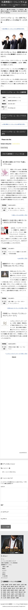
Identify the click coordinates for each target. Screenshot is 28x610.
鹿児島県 (13, 597)
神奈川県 (5, 588)
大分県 (4, 597)
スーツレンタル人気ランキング (8, 561)
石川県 (17, 588)
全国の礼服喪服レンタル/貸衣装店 (9, 563)
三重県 (20, 590)
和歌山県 (20, 592)
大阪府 (8, 592)
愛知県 (16, 590)
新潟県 (9, 588)
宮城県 (14, 584)
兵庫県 (12, 592)
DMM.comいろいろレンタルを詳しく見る (17, 308)
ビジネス (4, 570)
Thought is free (22, 606)
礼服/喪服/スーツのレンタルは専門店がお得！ (13, 29)
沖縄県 (17, 597)
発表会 (3, 574)
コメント (3, 486)
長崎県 (20, 596)
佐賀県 (16, 596)
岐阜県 (8, 590)
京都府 (4, 592)
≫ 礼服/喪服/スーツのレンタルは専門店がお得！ (13, 124)
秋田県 (18, 584)
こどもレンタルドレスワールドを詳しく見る (16, 353)
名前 (2, 505)
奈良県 (16, 592)
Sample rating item (6, 144)
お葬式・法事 (5, 566)
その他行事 (4, 576)
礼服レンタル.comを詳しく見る (19, 215)
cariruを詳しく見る (22, 258)
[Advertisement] (14, 404)
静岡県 (12, 590)
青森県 (6, 584)
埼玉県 (16, 586)
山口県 (16, 594)
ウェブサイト (4, 518)
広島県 (12, 594)
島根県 (4, 594)
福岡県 (12, 596)
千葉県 (20, 586)
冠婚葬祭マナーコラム (6, 564)
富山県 (13, 588)
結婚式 (3, 568)
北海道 (2, 584)
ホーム (2, 559)
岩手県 (10, 584)
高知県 (8, 596)
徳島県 (20, 594)
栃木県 (8, 586)
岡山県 (8, 594)
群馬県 (12, 586)
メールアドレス (5, 512)
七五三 (3, 572)
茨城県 (4, 586)
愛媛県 (4, 596)
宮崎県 (8, 597)
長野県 (4, 590)
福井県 (21, 588)
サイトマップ (4, 578)
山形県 (22, 584)
